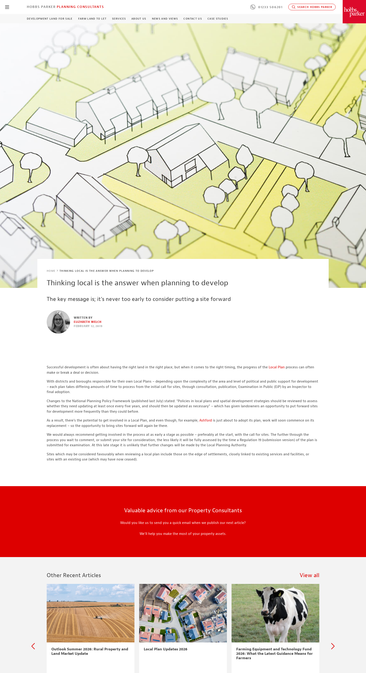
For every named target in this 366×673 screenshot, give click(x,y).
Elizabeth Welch (88, 322)
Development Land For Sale (50, 18)
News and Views (165, 18)
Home (51, 270)
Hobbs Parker (41, 7)
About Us (138, 18)
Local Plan (277, 367)
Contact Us (192, 18)
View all (309, 575)
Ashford (205, 420)
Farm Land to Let (92, 18)
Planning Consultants (80, 7)
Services (119, 18)
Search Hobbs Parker (312, 7)
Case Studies (218, 18)
